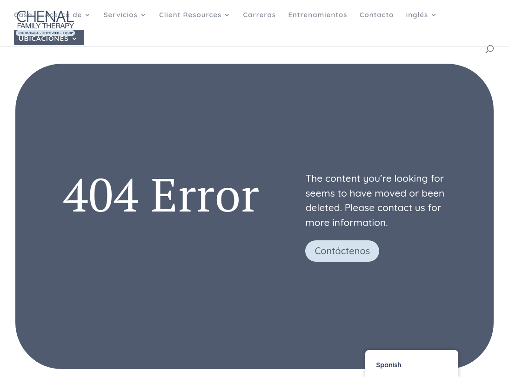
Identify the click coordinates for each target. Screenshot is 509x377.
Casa (23, 15)
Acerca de (63, 15)
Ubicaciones (44, 39)
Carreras (259, 15)
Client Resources (190, 15)
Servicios (121, 15)
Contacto (377, 15)
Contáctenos (342, 251)
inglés (417, 15)
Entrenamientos (317, 15)
